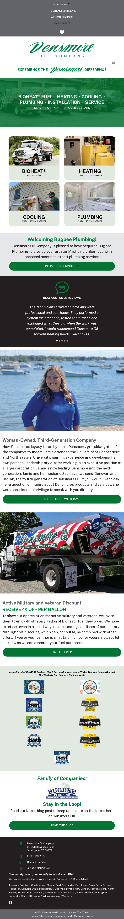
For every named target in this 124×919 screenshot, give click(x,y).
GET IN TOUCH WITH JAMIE (62, 499)
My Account (60, 4)
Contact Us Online (37, 862)
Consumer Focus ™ (83, 916)
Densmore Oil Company (55, 912)
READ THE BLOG (62, 825)
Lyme (35, 888)
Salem (71, 892)
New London (82, 888)
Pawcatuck (50, 892)
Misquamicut (46, 888)
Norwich (27, 892)
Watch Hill (27, 896)
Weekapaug (53, 896)
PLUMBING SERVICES (60, 266)
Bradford (25, 885)
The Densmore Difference (62, 11)
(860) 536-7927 (62, 23)
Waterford (40, 896)
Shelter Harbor (84, 892)
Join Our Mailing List (38, 867)
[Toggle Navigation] (62, 62)
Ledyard (26, 888)
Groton (107, 885)
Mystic (70, 888)
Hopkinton (14, 888)
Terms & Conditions (55, 916)
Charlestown (38, 885)
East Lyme (81, 885)
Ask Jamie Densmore (62, 17)
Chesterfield (54, 885)
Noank (103, 888)
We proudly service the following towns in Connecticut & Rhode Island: (48, 879)
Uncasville (14, 896)
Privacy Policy (38, 916)
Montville (59, 888)
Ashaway (14, 885)
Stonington (100, 892)
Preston (62, 892)
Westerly (66, 896)
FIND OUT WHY (62, 652)
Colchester (68, 885)
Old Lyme (38, 892)
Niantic (94, 888)
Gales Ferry (95, 885)
